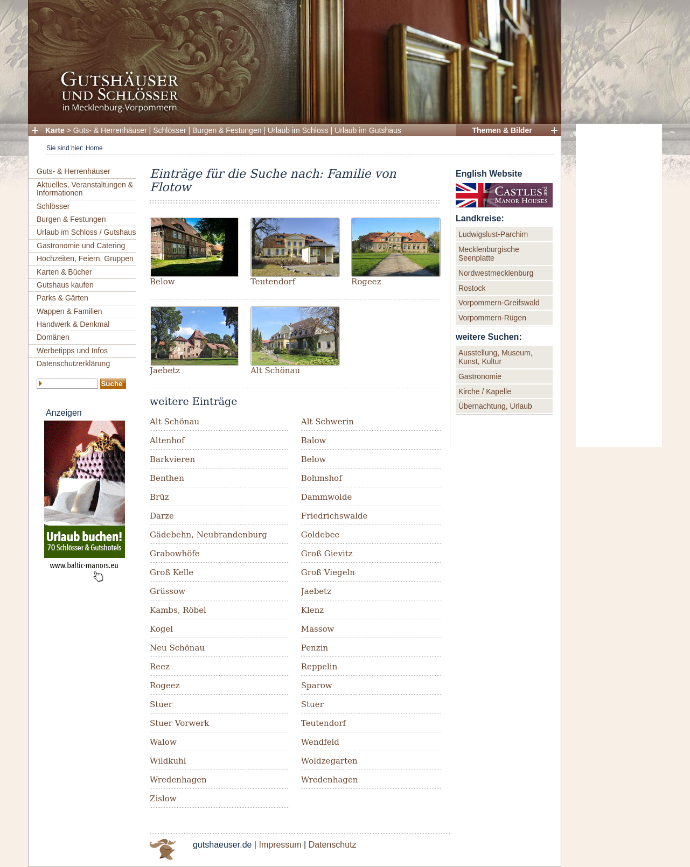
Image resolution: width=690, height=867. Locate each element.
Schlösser (169, 130)
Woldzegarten (329, 761)
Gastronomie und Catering (81, 245)
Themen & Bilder (502, 130)
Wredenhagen (178, 780)
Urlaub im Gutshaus (367, 130)
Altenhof (167, 440)
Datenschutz (333, 844)
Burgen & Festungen (226, 130)
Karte (55, 130)
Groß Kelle (171, 572)
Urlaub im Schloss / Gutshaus (86, 232)
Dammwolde (326, 497)
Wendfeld (320, 742)
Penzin (314, 648)
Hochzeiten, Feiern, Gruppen (85, 258)
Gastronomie (479, 376)
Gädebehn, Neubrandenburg (208, 535)
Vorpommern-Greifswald (499, 302)
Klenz (312, 610)
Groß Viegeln (328, 572)
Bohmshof (321, 478)
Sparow (316, 685)
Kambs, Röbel (178, 610)
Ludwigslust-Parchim (493, 234)
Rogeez (366, 281)
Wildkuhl (168, 761)
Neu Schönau (177, 648)
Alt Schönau (275, 370)
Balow (313, 440)
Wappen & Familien (69, 311)
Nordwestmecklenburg (495, 273)
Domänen (53, 337)
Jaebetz (165, 370)
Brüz (159, 497)
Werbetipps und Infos (72, 350)
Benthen (167, 478)
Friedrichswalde (334, 516)
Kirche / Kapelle (484, 391)
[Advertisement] (619, 285)
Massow (317, 629)
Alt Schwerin (327, 421)
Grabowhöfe (175, 553)
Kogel (161, 629)
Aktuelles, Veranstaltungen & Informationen (85, 188)
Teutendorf (272, 281)
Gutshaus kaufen (65, 285)
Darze (162, 516)
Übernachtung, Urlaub (495, 406)
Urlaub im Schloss (298, 130)
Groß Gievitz (327, 553)
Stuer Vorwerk (179, 723)
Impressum (280, 844)
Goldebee (320, 535)
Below (162, 281)
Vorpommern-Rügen (492, 317)
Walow (163, 742)
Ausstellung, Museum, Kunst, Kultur (495, 357)
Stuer (161, 704)
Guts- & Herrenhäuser (110, 130)
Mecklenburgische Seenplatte (488, 253)
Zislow (163, 798)
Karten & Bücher (64, 272)
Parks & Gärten (62, 297)
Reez (160, 667)
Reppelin (319, 667)
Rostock (472, 288)
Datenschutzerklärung (73, 363)
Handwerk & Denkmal (73, 324)
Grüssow (167, 591)
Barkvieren (172, 459)
